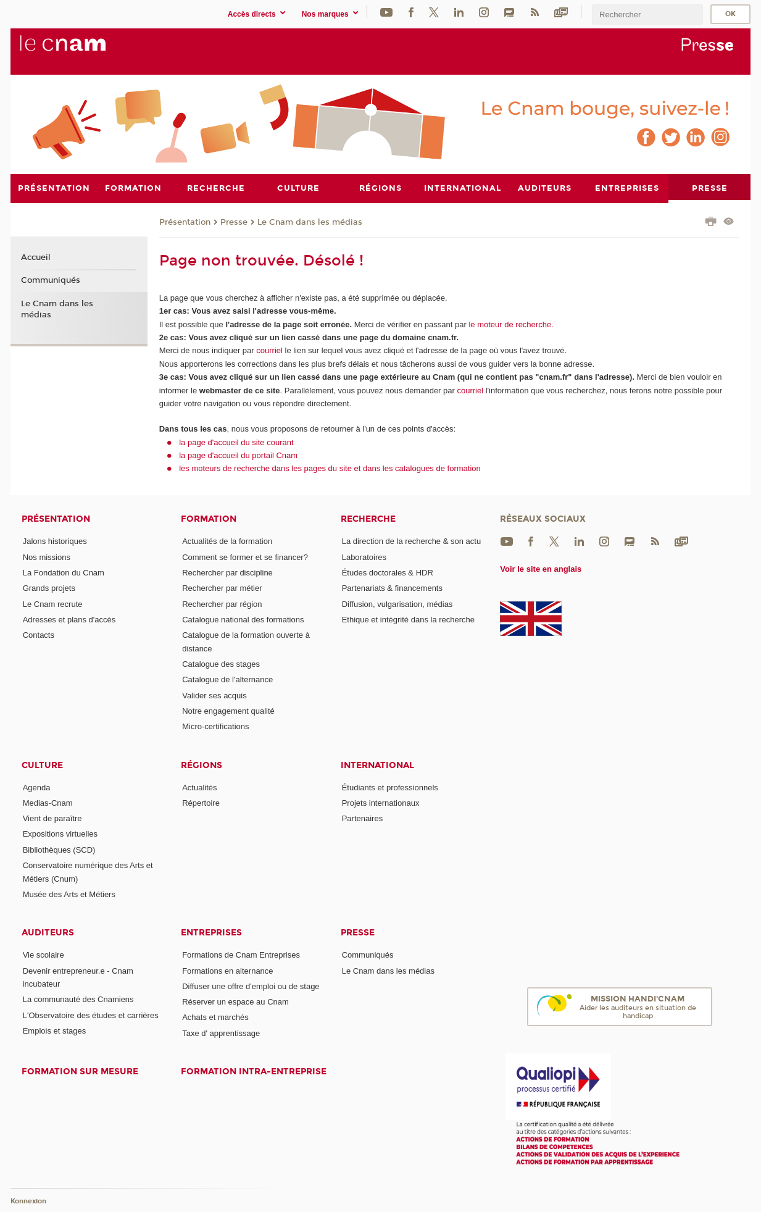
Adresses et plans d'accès (69, 619)
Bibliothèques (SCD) (59, 849)
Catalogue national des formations (243, 619)
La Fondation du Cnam (63, 572)
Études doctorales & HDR (387, 572)
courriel (269, 350)
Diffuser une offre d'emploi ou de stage (250, 985)
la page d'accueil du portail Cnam (238, 454)
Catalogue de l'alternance (227, 679)
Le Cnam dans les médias (309, 222)
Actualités (199, 787)
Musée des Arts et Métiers (69, 893)
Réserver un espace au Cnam (235, 1001)
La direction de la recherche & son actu (411, 541)
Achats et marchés (215, 1017)
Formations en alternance (227, 970)
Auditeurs (48, 932)
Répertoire (201, 802)
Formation (208, 519)
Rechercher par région (222, 603)
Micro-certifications (215, 726)
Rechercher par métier (222, 588)
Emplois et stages (54, 1030)
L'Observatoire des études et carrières (91, 1014)
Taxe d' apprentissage (221, 1032)
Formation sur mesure (80, 1071)
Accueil (36, 257)
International (377, 764)
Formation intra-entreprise (253, 1071)
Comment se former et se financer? (245, 556)
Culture (42, 764)
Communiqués (50, 280)
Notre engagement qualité (228, 710)
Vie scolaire (43, 954)
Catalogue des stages (221, 663)
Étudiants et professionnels (390, 787)
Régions (201, 764)
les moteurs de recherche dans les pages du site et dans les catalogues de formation (330, 468)
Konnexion (28, 1201)
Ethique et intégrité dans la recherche (408, 619)
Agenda (37, 787)
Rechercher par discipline (227, 572)
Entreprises (211, 932)
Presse (233, 222)
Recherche (368, 519)
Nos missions (46, 556)
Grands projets (49, 588)
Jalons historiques (55, 541)
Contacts (38, 635)
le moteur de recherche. (510, 323)
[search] (647, 14)
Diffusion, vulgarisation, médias (397, 603)
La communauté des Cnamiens (78, 999)
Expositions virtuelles (60, 833)
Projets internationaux (381, 802)
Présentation (184, 222)
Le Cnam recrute (53, 603)
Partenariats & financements (392, 588)
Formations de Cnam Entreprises (241, 954)
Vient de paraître (52, 818)
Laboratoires (364, 556)
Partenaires (362, 818)
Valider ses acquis (214, 695)
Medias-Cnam (48, 802)
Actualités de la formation (227, 541)
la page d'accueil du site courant (236, 441)
